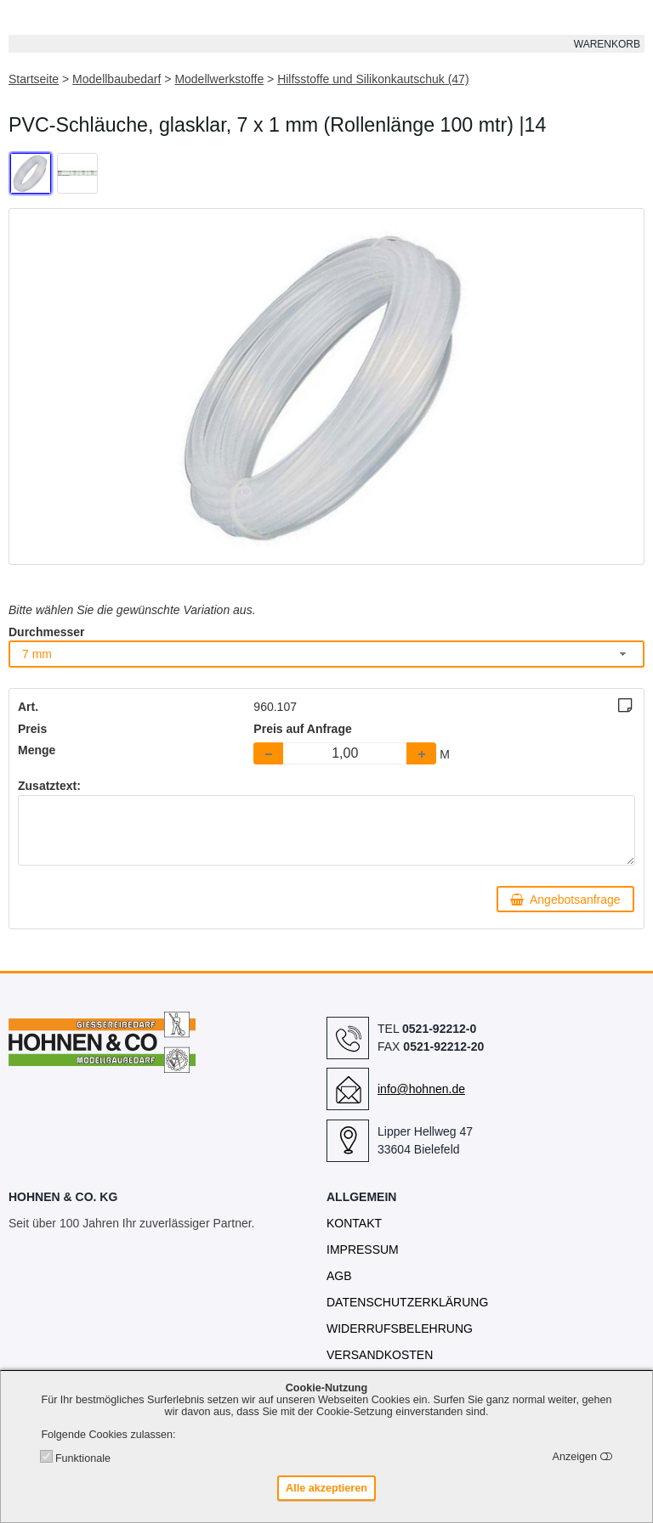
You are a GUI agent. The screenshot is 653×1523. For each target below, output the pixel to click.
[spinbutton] (345, 753)
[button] (421, 753)
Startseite (34, 79)
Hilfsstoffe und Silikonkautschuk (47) (372, 79)
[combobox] (326, 653)
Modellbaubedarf (116, 79)
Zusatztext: (49, 786)
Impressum (362, 1249)
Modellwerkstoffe (219, 79)
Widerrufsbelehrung (399, 1328)
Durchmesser (47, 632)
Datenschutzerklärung (407, 1302)
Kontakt (354, 1223)
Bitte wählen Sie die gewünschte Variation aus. (132, 610)
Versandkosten (379, 1355)
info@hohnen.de (421, 1089)
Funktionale (83, 1458)
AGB (339, 1276)
